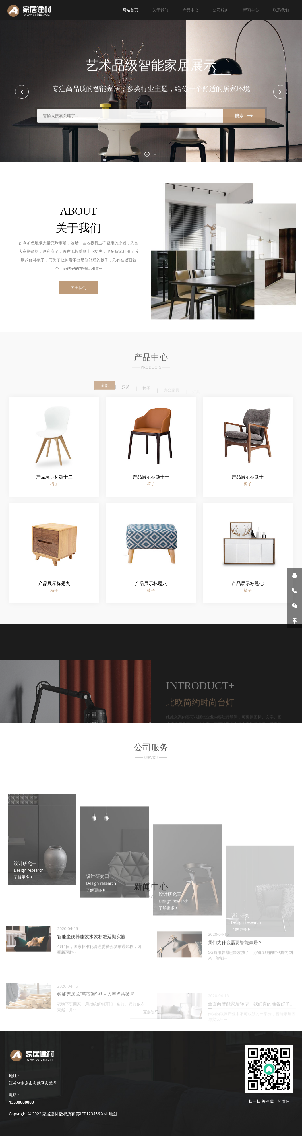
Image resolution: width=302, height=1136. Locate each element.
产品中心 (190, 10)
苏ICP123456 (88, 1113)
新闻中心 (251, 10)
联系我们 (281, 10)
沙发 (125, 390)
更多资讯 (151, 1018)
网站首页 (130, 10)
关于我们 (160, 10)
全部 (105, 388)
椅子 (146, 391)
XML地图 (109, 1113)
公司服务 (221, 10)
